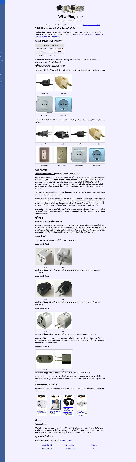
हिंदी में (4, 63)
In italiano (6, 41)
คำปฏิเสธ (99, 445)
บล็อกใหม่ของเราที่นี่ (70, 440)
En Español (5, 38)
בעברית (5, 89)
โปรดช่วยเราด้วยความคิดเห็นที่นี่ (96, 25)
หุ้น (99, 448)
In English (4, 34)
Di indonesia (7, 74)
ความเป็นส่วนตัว (52, 448)
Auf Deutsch (5, 45)
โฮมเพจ (3, 5)
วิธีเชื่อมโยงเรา (75, 448)
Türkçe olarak (7, 81)
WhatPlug (5, 2)
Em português (7, 52)
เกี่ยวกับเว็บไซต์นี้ (52, 445)
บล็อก (3, 19)
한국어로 (5, 85)
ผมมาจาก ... (5, 9)
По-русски (6, 70)
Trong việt (6, 78)
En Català (4, 49)
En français (6, 56)
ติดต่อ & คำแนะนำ (76, 445)
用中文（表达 (7, 60)
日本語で (5, 67)
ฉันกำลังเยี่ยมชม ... (7, 13)
